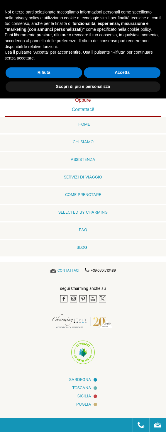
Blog (82, 248)
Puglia (83, 405)
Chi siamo (83, 142)
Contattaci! (83, 109)
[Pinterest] (83, 298)
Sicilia (84, 396)
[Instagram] (73, 298)
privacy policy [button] (26, 18)
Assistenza (83, 160)
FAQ (83, 230)
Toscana (81, 388)
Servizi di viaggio (83, 178)
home (84, 125)
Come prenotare (83, 195)
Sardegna (80, 380)
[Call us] (139, 425)
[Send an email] (68, 271)
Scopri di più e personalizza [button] (83, 86)
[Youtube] (92, 298)
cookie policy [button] (139, 29)
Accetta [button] (122, 72)
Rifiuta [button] (44, 72)
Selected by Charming (83, 213)
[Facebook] (63, 298)
